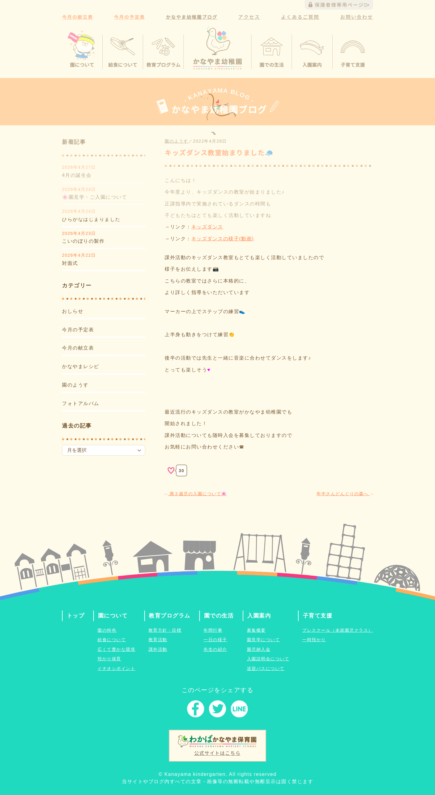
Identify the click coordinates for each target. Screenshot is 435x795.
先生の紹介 (215, 649)
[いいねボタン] (171, 470)
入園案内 (259, 616)
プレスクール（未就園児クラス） (337, 630)
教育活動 (158, 639)
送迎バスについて (266, 668)
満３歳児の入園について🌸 (196, 493)
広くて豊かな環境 (116, 649)
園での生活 (219, 616)
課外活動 (158, 649)
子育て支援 (318, 616)
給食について (112, 639)
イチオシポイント (116, 668)
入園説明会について (268, 658)
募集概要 (256, 630)
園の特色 (107, 630)
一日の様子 (215, 639)
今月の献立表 (78, 347)
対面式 (70, 263)
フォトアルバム (80, 403)
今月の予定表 (78, 329)
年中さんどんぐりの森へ (345, 493)
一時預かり (314, 639)
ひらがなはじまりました (91, 219)
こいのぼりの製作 (83, 241)
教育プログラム (169, 616)
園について (113, 616)
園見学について (263, 639)
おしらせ (72, 311)
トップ (76, 616)
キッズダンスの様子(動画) (222, 238)
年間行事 (213, 630)
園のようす (75, 384)
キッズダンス (207, 226)
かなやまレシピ (80, 366)
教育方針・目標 (165, 630)
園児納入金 (259, 649)
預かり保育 (109, 658)
